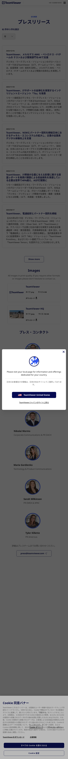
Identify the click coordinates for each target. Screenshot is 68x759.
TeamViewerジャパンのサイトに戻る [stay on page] (34, 402)
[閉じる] (63, 351)
